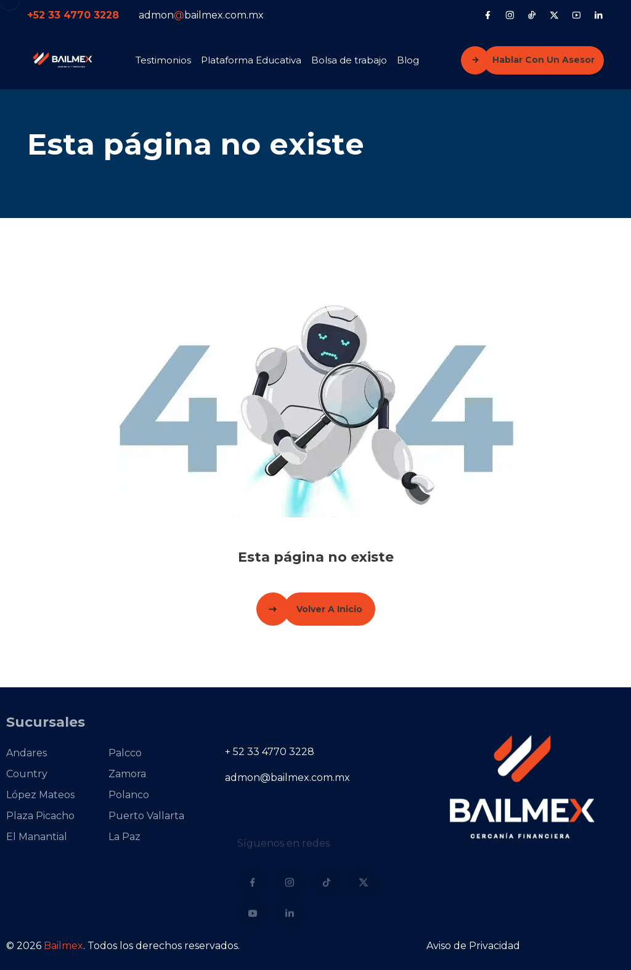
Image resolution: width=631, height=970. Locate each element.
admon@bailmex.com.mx (287, 777)
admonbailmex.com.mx (201, 15)
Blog (408, 60)
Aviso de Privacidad (473, 946)
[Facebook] (487, 15)
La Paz (112, 837)
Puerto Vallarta (134, 816)
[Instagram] (510, 15)
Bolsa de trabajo (349, 60)
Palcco (112, 753)
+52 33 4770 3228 (73, 15)
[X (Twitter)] (554, 15)
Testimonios (163, 60)
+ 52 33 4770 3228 (269, 752)
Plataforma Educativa (251, 60)
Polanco (116, 795)
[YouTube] (576, 15)
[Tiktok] (532, 15)
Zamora (115, 774)
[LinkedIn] (598, 15)
